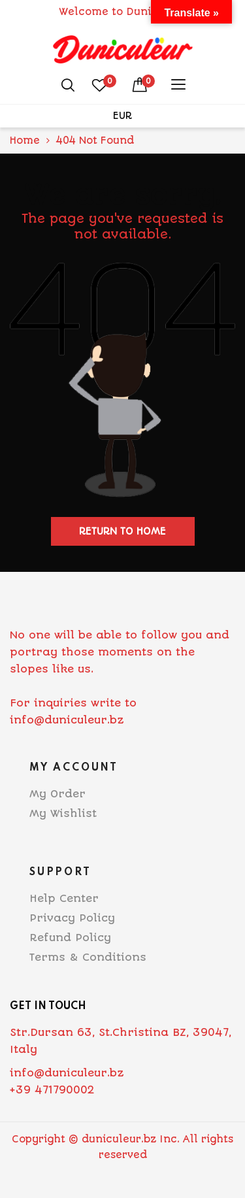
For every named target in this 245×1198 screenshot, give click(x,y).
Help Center (64, 898)
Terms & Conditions (87, 957)
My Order (57, 794)
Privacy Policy (72, 918)
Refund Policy (70, 937)
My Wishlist (63, 813)
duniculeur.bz (119, 1139)
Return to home (122, 531)
